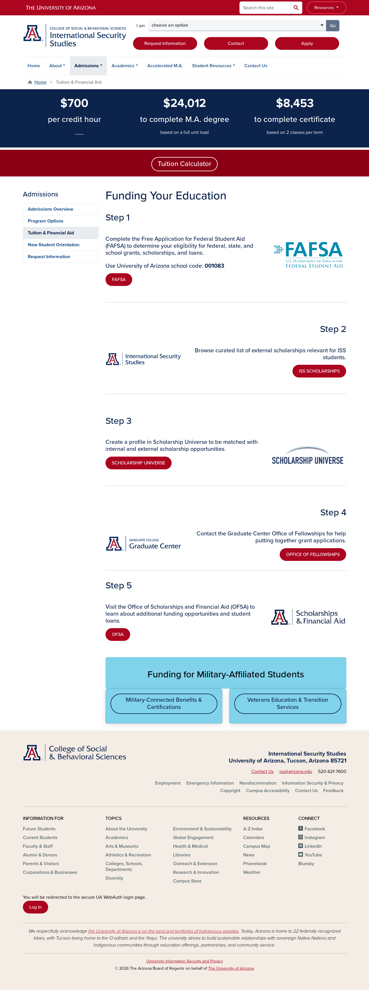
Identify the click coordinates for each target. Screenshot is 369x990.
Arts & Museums (122, 846)
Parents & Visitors (41, 864)
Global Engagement (193, 838)
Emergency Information (210, 783)
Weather (251, 872)
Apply (307, 43)
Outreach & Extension (195, 864)
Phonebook (255, 864)
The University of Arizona (231, 968)
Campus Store (187, 881)
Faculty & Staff (37, 846)
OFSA (118, 634)
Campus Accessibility (268, 791)
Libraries (181, 855)
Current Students (40, 838)
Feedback (333, 791)
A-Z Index (253, 829)
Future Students (39, 829)
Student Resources (212, 66)
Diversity (114, 878)
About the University (126, 829)
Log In (35, 907)
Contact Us (256, 66)
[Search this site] (264, 7)
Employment (168, 783)
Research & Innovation (196, 872)
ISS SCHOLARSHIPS (319, 371)
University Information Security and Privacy (184, 961)
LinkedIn (313, 846)
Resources (325, 7)
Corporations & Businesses (50, 872)
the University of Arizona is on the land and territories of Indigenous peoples (163, 931)
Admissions (86, 66)
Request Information (165, 43)
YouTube (313, 855)
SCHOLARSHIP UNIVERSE (138, 463)
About (55, 66)
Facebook (315, 829)
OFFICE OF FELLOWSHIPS (313, 554)
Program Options (45, 221)
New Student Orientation (53, 245)
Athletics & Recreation (128, 855)
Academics (123, 66)
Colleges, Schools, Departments (124, 866)
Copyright (230, 791)
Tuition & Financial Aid (51, 233)
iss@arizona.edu (295, 771)
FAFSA (119, 279)
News (249, 855)
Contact (236, 43)
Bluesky (306, 864)
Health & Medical (190, 846)
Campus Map (256, 846)
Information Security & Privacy (312, 783)
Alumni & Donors (40, 855)
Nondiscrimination (258, 783)
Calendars (253, 838)
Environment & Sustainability (202, 829)
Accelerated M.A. (165, 66)
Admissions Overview (50, 209)
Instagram (315, 838)
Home (34, 66)
